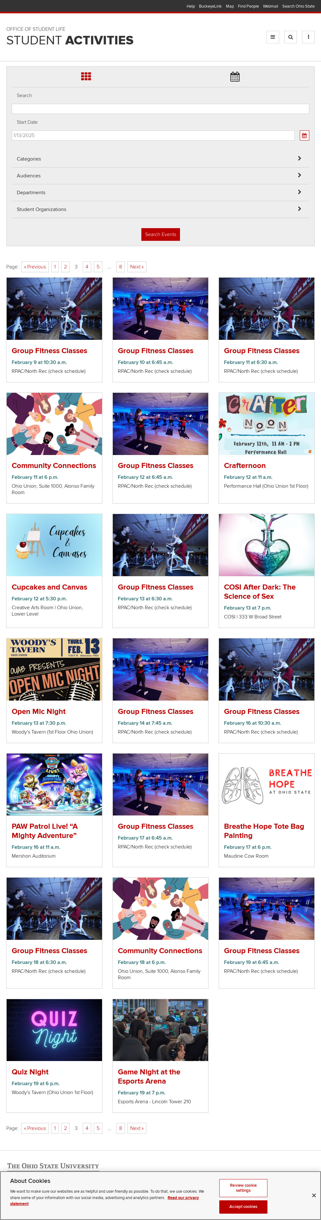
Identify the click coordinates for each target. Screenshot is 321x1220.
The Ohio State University (19, 6)
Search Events (160, 234)
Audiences (29, 176)
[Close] (314, 1196)
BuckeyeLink (210, 6)
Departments (31, 192)
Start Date (27, 122)
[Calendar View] (304, 135)
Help (191, 6)
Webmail (270, 6)
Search (24, 95)
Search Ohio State (298, 6)
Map (230, 6)
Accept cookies (243, 1207)
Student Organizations (41, 209)
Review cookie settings (243, 1189)
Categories (29, 159)
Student (69, 40)
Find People (248, 6)
